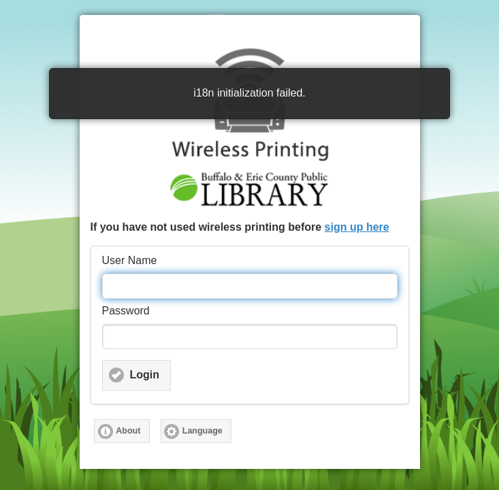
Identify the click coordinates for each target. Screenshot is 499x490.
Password (126, 310)
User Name (129, 260)
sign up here (357, 227)
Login (145, 374)
